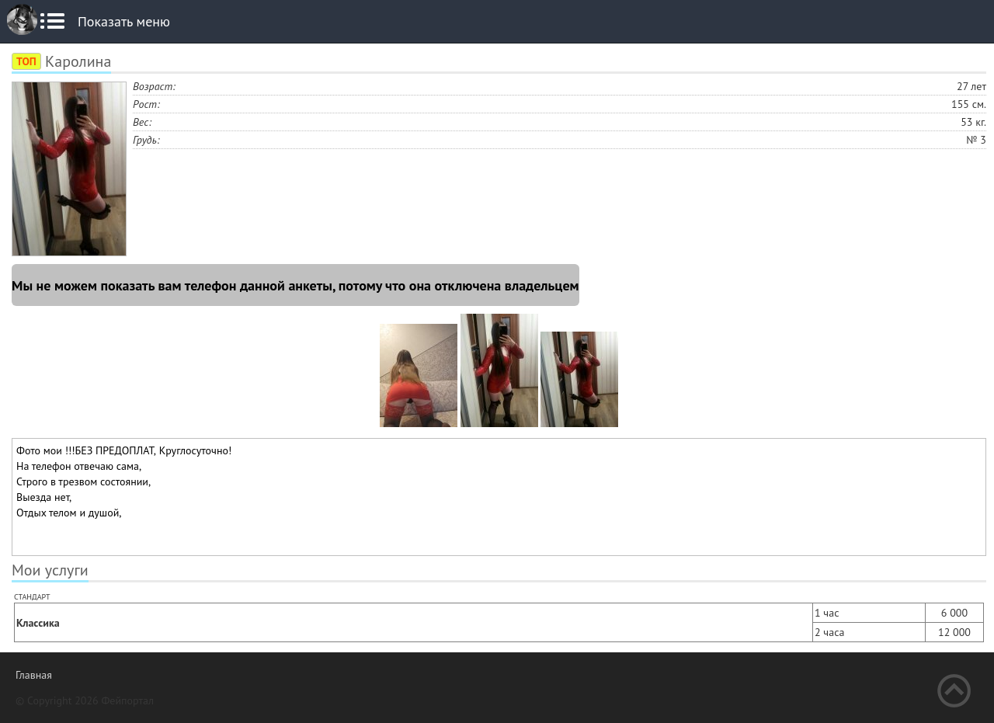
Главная (34, 675)
